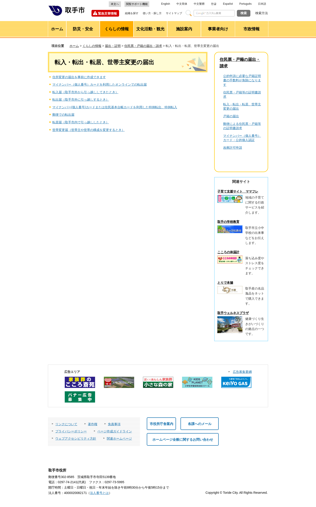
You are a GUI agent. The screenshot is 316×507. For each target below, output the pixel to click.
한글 (213, 3)
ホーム (74, 46)
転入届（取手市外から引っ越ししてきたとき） (85, 92)
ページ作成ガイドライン (114, 431)
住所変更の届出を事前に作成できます (79, 77)
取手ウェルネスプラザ (233, 313)
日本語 (262, 3)
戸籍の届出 (231, 116)
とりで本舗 (225, 282)
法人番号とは (99, 493)
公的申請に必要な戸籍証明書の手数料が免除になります (242, 80)
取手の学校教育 (228, 222)
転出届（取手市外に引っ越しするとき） (80, 99)
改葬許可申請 (232, 147)
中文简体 (181, 3)
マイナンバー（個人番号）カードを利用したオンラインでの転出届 (99, 84)
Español (228, 3)
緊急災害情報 (107, 13)
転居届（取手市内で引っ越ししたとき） (80, 122)
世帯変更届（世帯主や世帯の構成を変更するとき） (88, 130)
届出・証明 (113, 46)
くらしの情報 (91, 46)
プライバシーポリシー (71, 431)
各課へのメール (199, 424)
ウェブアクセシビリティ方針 (75, 438)
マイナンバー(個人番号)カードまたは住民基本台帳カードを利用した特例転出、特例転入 (114, 107)
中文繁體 (199, 3)
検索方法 (261, 13)
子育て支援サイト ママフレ (237, 191)
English (165, 3)
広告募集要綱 (242, 372)
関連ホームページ (119, 438)
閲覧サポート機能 (137, 4)
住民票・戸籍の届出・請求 (143, 46)
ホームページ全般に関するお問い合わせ (182, 439)
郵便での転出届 (63, 114)
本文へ (115, 4)
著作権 (92, 424)
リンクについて (66, 424)
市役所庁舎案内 (161, 424)
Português (245, 3)
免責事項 (114, 424)
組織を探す (131, 13)
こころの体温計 (228, 252)
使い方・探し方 (152, 13)
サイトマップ (174, 13)
